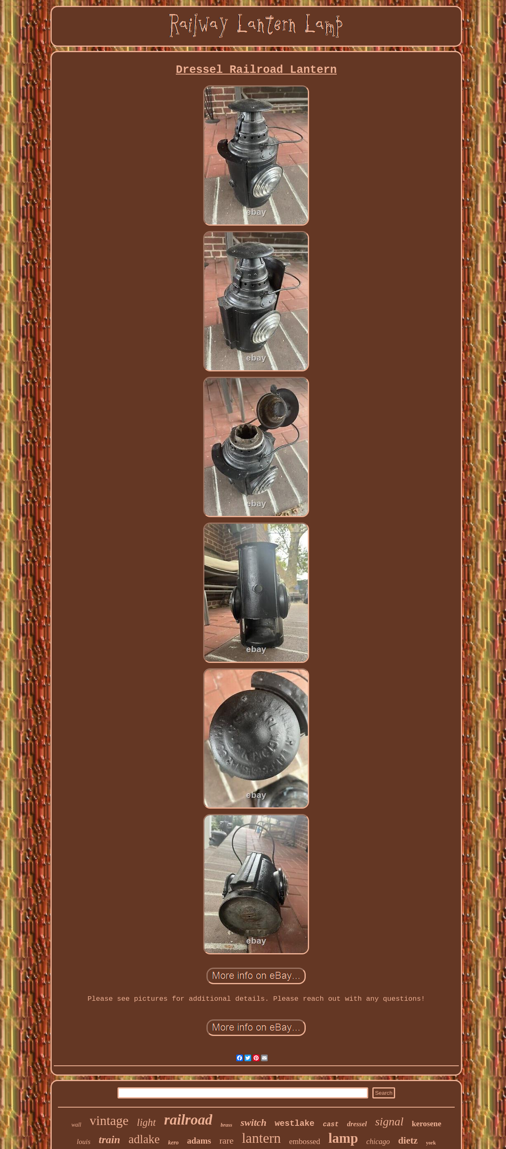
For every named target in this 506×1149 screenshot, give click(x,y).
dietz (407, 1140)
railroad (188, 1120)
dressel (357, 1124)
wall (76, 1125)
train (109, 1140)
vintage (109, 1120)
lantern (261, 1138)
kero (173, 1142)
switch (253, 1122)
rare (226, 1140)
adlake (144, 1139)
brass (226, 1125)
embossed (304, 1141)
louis (83, 1142)
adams (199, 1141)
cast (330, 1124)
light (146, 1122)
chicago (378, 1141)
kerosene (426, 1123)
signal (389, 1121)
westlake (294, 1123)
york (431, 1143)
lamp (343, 1138)
